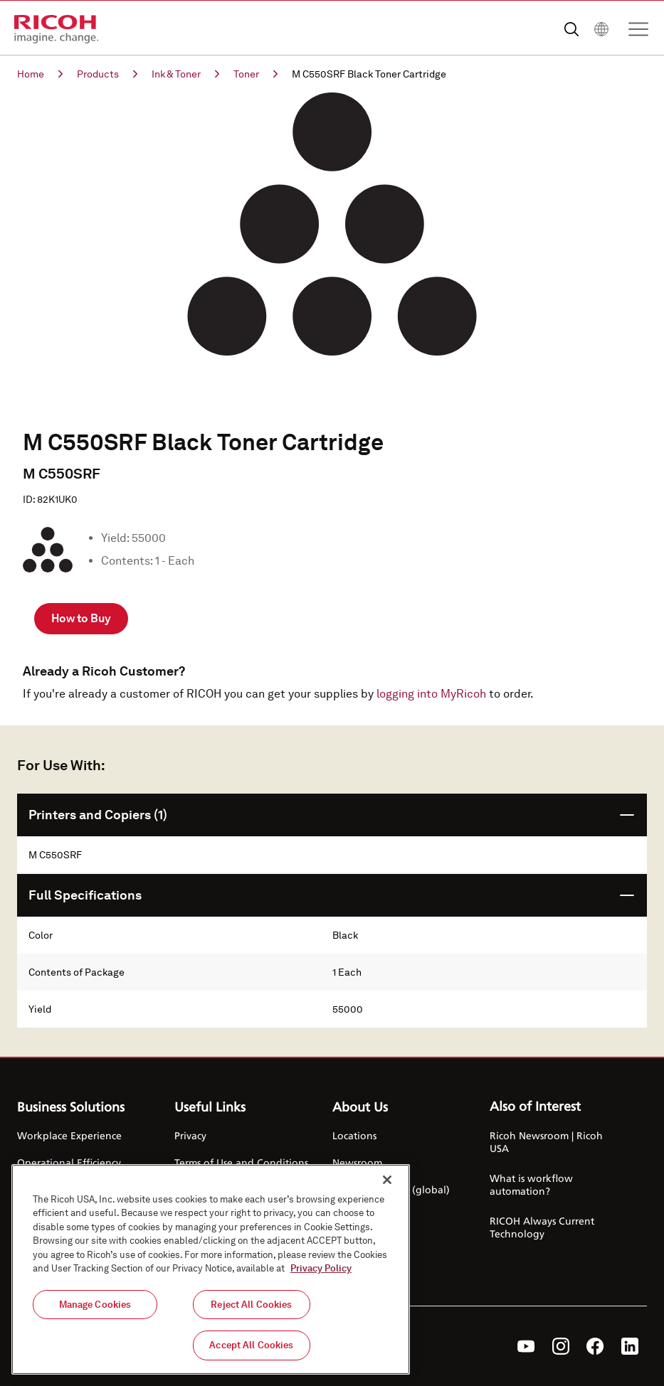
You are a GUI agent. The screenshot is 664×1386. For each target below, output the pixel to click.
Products (107, 74)
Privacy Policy (321, 1271)
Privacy (190, 1135)
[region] (210, 1272)
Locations (354, 1135)
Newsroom (357, 1162)
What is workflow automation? (531, 1184)
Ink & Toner (185, 74)
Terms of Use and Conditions (241, 1162)
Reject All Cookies (251, 1307)
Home (40, 74)
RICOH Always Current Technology (542, 1227)
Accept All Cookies (251, 1348)
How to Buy (81, 618)
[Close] (387, 1182)
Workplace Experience (69, 1135)
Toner (255, 74)
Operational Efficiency (69, 1162)
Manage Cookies (95, 1307)
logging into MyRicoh (431, 693)
